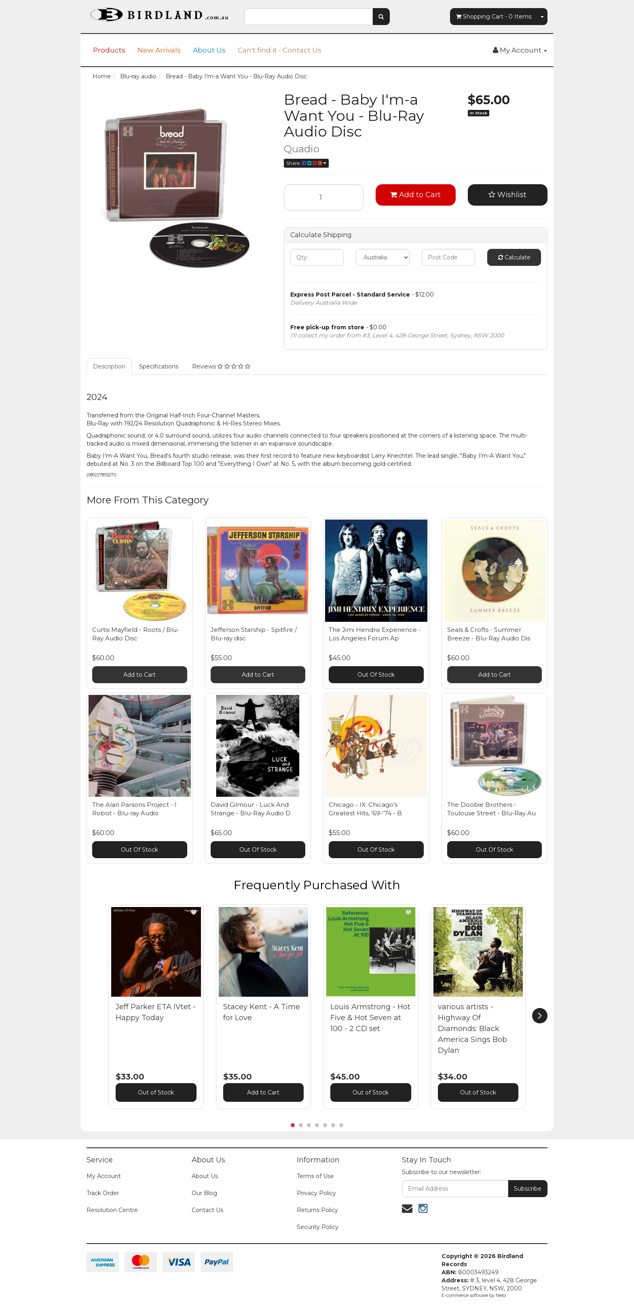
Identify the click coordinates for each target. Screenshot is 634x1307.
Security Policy (317, 1227)
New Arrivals (159, 50)
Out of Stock (156, 1092)
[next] (539, 1015)
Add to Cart (415, 194)
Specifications (158, 366)
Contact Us (207, 1210)
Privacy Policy (316, 1193)
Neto (501, 1295)
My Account (104, 1176)
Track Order (103, 1193)
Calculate (514, 257)
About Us (209, 50)
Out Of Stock (376, 674)
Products (109, 50)
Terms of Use (315, 1176)
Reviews (221, 366)
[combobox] (308, 16)
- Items (493, 16)
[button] (193, 912)
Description (109, 366)
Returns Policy (317, 1210)
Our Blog (204, 1193)
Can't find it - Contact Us (279, 50)
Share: (306, 163)
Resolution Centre (112, 1210)
